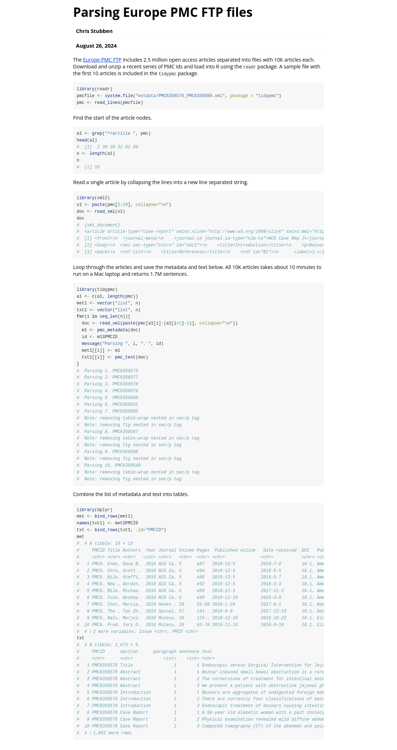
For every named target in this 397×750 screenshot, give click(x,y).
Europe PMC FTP (102, 59)
